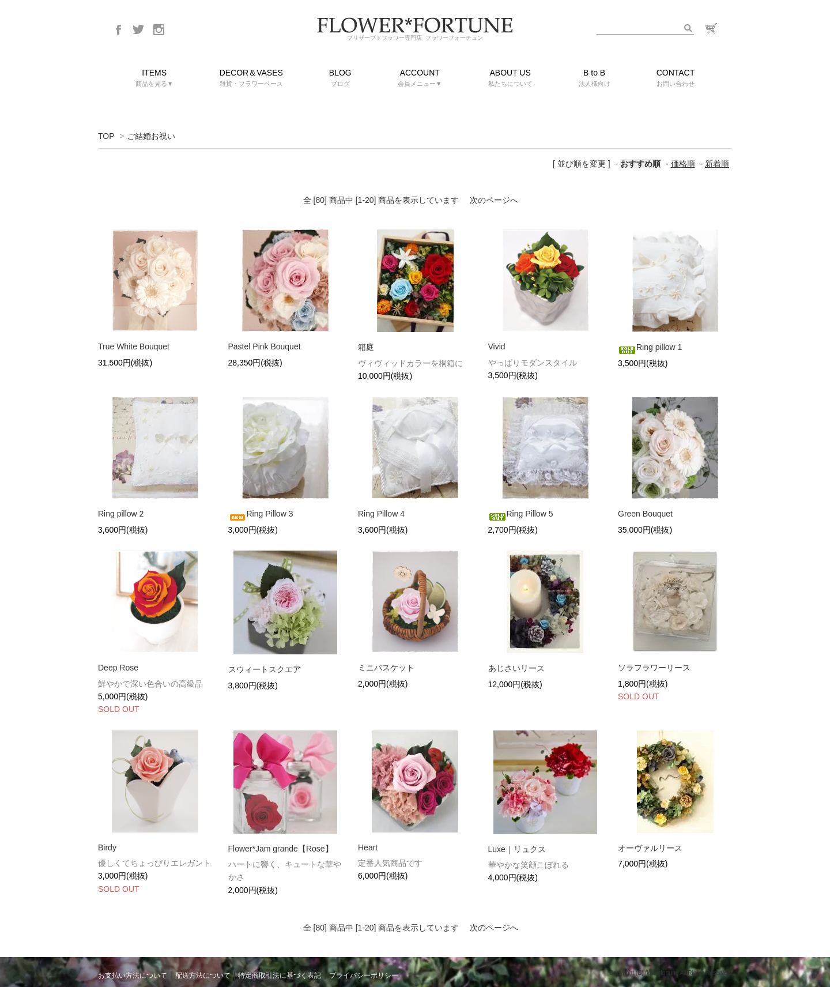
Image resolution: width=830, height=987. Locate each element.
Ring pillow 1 (650, 347)
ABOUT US (510, 78)
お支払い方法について (132, 975)
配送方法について (203, 975)
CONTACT (676, 78)
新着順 (717, 163)
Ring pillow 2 (121, 513)
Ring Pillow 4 (381, 513)
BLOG (340, 78)
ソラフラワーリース (663, 667)
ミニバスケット (386, 667)
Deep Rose (127, 667)
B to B (594, 78)
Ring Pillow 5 (520, 513)
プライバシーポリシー (363, 975)
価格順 (683, 163)
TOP (106, 136)
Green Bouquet (645, 513)
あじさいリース (516, 668)
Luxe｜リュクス (517, 849)
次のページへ (494, 200)
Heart (368, 847)
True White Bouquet (133, 346)
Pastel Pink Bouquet (264, 346)
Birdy (107, 847)
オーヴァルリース (650, 848)
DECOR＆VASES (251, 78)
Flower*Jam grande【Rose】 (280, 848)
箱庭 (366, 347)
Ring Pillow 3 (260, 513)
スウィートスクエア (264, 669)
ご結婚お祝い (151, 136)
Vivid (496, 346)
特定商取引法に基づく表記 (279, 975)
